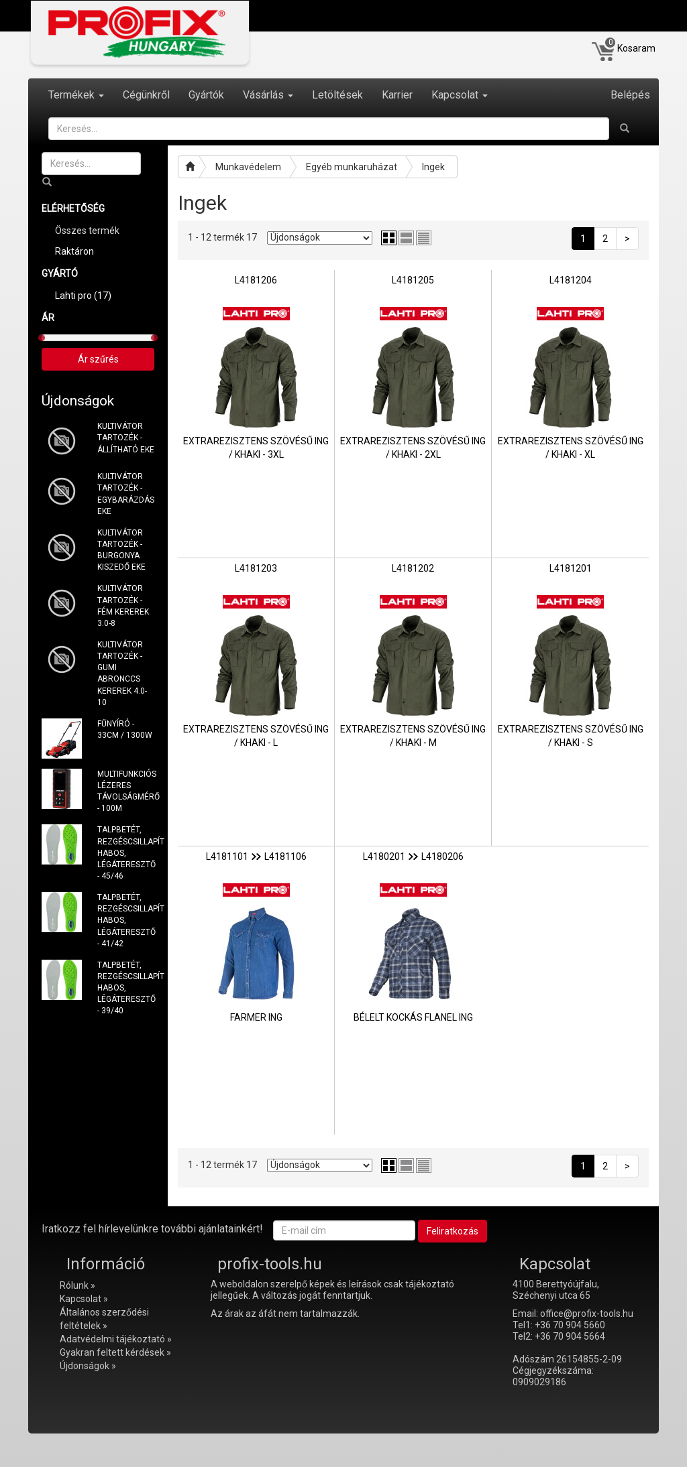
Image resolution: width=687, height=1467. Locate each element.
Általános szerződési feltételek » (104, 1319)
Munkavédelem (248, 167)
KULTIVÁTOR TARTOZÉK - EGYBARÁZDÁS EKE (125, 493)
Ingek (433, 167)
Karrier (397, 94)
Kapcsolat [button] (459, 94)
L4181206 (256, 280)
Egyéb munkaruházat (351, 167)
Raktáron (74, 251)
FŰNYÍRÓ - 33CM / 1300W (124, 729)
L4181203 (256, 568)
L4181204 (570, 280)
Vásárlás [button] (268, 94)
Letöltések (337, 94)
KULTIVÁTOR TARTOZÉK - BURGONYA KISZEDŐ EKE (121, 550)
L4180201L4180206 (413, 856)
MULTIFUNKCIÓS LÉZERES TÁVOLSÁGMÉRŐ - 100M (126, 791)
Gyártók (206, 94)
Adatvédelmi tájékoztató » (116, 1339)
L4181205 (413, 280)
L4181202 (413, 568)
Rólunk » (77, 1285)
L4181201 (570, 568)
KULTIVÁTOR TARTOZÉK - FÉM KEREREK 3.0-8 (123, 605)
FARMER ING (256, 1017)
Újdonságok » (88, 1365)
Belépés (630, 94)
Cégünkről (146, 94)
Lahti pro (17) (83, 295)
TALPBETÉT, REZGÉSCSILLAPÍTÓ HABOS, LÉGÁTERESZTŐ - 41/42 (126, 920)
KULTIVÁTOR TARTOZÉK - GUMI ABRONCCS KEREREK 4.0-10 (122, 673)
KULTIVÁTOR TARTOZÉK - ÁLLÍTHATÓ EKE (125, 438)
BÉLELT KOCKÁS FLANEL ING (413, 1017)
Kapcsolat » (84, 1298)
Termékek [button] (76, 94)
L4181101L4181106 (256, 856)
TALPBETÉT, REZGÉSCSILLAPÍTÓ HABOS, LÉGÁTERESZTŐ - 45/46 (126, 853)
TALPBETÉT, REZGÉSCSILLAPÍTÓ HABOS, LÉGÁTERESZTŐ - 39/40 (126, 988)
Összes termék (87, 230)
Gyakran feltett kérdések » (115, 1352)
